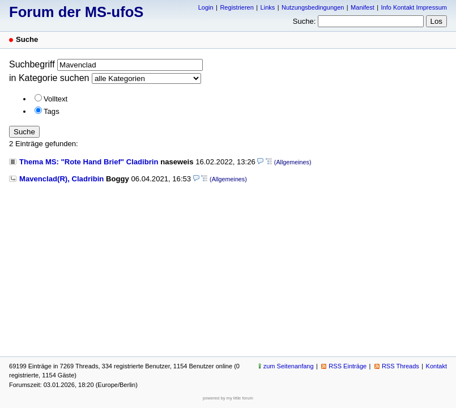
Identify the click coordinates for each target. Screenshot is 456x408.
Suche (24, 132)
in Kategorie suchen (49, 78)
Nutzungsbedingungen (313, 7)
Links (268, 7)
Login (206, 7)
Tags (51, 111)
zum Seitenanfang (288, 366)
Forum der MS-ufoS (76, 12)
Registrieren (236, 7)
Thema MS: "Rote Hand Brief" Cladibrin (89, 162)
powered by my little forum (228, 398)
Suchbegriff (32, 64)
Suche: (304, 21)
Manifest (362, 7)
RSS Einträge (347, 366)
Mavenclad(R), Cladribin (61, 179)
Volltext (55, 99)
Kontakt (436, 366)
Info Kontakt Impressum (414, 7)
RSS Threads (400, 366)
